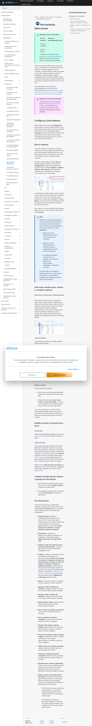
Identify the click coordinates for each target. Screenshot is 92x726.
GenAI (12, 77)
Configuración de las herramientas (11, 47)
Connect (12, 265)
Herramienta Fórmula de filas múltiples (13, 135)
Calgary (12, 251)
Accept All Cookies (59, 375)
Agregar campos (58, 90)
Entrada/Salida (12, 80)
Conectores (12, 236)
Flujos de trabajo (11, 31)
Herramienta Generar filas (12, 115)
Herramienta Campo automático (12, 88)
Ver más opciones (75, 33)
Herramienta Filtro (11, 107)
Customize (32, 375)
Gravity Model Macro (12, 268)
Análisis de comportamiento (12, 247)
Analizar (12, 191)
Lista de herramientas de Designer (12, 42)
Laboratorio (12, 258)
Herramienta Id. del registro (11, 154)
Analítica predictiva (10, 70)
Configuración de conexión (12, 51)
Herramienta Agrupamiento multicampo (10, 124)
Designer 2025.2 (10, 15)
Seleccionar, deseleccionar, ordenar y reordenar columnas (79, 21)
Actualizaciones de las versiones (9, 296)
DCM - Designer (12, 60)
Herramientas (11, 38)
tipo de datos (38, 436)
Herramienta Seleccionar (10, 163)
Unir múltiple (59, 92)
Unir (12, 188)
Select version (26, 4)
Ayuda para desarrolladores (10, 313)
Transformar (12, 194)
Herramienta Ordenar (12, 172)
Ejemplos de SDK (12, 261)
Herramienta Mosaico (12, 176)
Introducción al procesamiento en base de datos (12, 65)
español (65, 722)
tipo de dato (38, 457)
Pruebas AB (12, 222)
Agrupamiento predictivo (12, 229)
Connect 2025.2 (10, 304)
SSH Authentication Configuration (10, 55)
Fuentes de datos (11, 275)
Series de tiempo (12, 225)
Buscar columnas (75, 18)
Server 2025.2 (10, 301)
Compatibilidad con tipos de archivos (11, 279)
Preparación (12, 84)
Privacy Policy (68, 362)
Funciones (11, 272)
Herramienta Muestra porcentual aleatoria (12, 145)
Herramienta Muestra (12, 158)
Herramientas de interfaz (12, 212)
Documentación (12, 205)
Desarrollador (12, 255)
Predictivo (12, 218)
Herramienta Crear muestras (11, 93)
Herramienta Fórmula (13, 111)
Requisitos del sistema (9, 24)
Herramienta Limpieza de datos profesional (13, 98)
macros (40, 470)
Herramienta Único (11, 179)
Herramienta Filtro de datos (12, 183)
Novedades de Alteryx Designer (8, 19)
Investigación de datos (12, 215)
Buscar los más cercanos (42, 92)
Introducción (11, 27)
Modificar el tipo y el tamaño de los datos (80, 25)
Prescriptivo (12, 232)
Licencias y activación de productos (10, 308)
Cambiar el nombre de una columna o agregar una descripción (80, 29)
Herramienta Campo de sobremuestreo (13, 140)
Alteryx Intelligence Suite (12, 73)
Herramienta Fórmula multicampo (12, 130)
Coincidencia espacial (55, 94)
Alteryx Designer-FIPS (11, 289)
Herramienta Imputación (13, 119)
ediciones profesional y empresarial (50, 56)
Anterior (29, 718)
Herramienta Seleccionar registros (12, 168)
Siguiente (62, 718)
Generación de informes (12, 201)
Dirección (12, 239)
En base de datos (12, 198)
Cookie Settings (73, 369)
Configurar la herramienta (77, 16)
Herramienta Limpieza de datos (12, 103)
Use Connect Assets (9, 292)
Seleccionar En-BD (40, 94)
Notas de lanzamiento (7, 12)
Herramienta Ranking (12, 150)
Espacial (12, 208)
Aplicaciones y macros (11, 34)
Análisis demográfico (12, 243)
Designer (42, 17)
